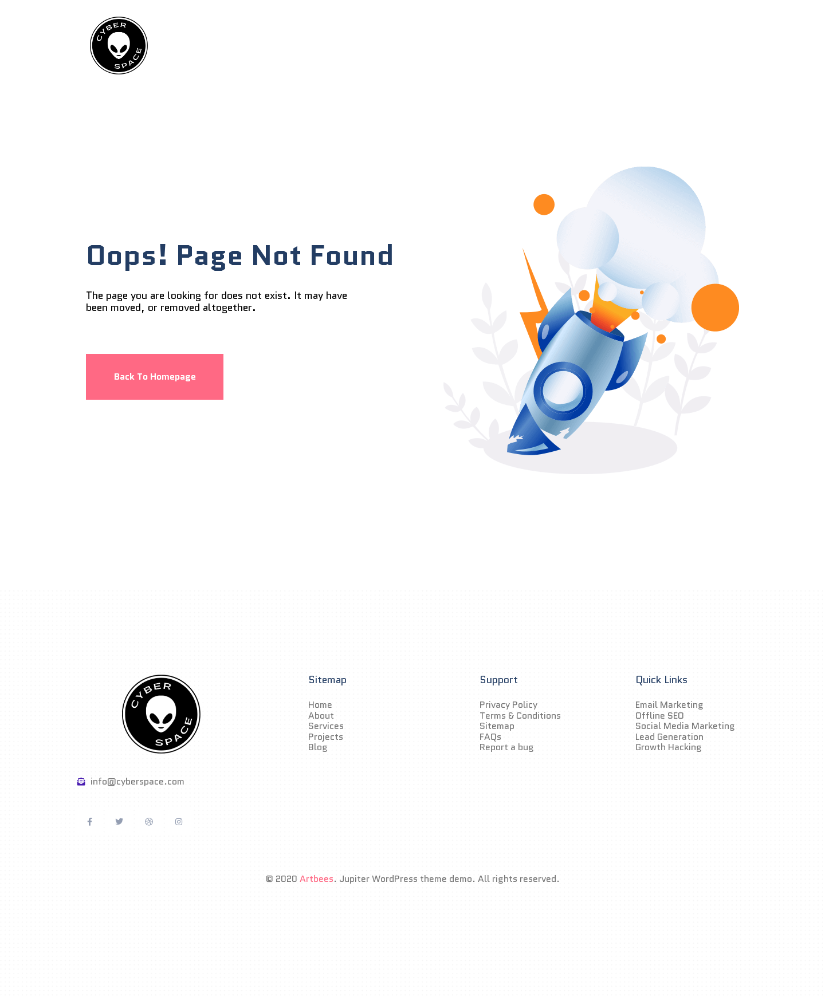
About (351, 45)
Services (411, 45)
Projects (476, 45)
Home (298, 45)
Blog (532, 45)
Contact (587, 45)
